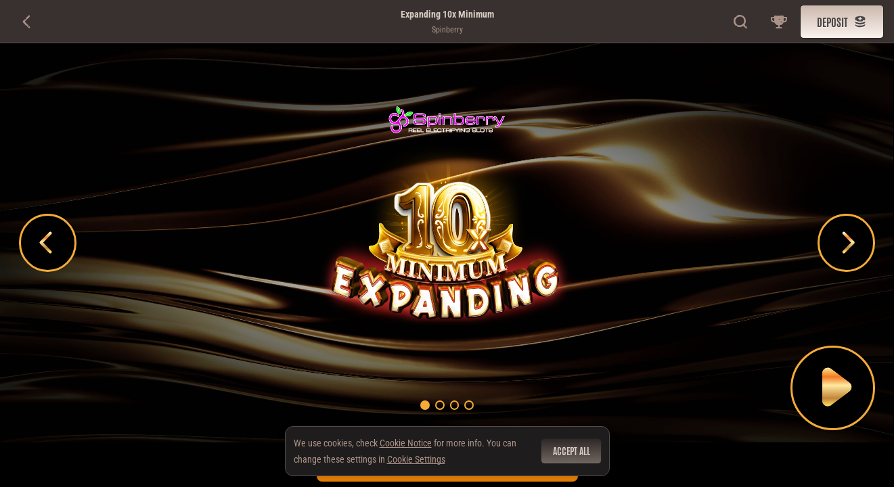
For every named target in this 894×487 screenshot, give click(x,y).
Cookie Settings (416, 459)
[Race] (779, 21)
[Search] (741, 21)
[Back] (27, 21)
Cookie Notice (406, 443)
